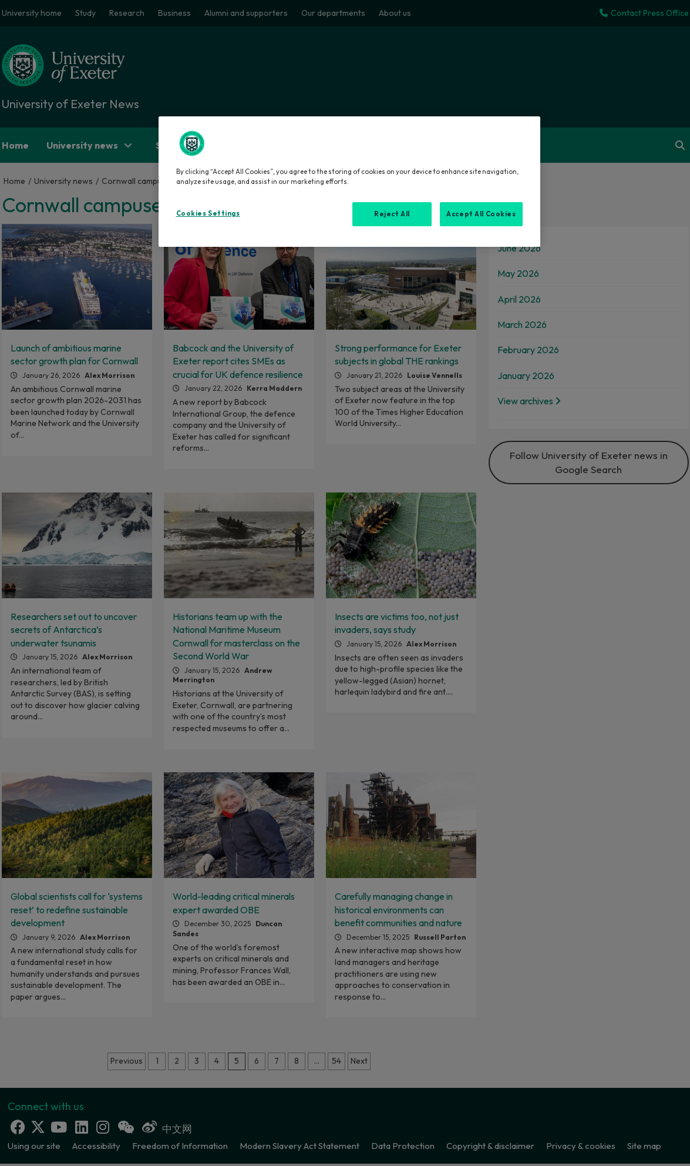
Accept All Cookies (481, 214)
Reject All (392, 214)
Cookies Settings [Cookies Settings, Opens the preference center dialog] (208, 213)
